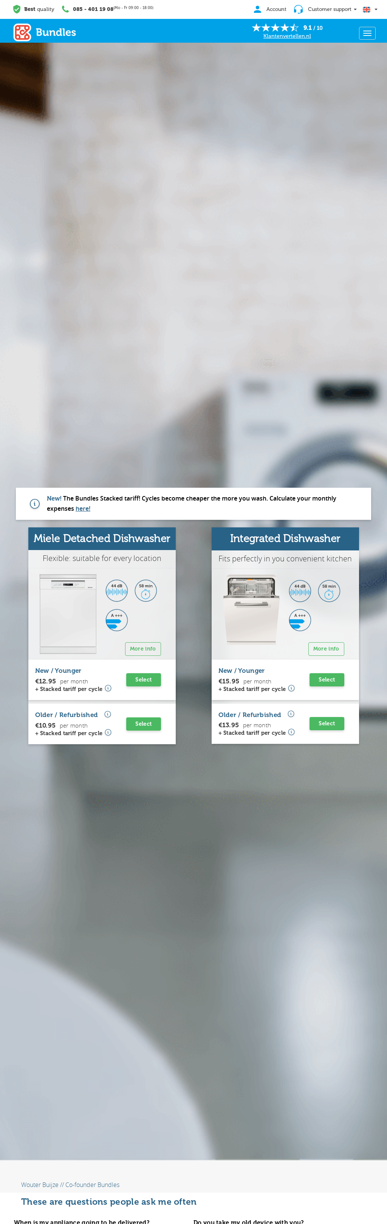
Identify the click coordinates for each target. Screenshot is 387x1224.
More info (143, 649)
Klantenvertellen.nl (287, 36)
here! (83, 508)
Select (143, 679)
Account (268, 9)
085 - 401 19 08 (93, 9)
